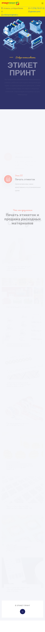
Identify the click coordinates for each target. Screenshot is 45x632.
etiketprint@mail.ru (10, 15)
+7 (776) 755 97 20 (37, 8)
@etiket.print (35, 11)
